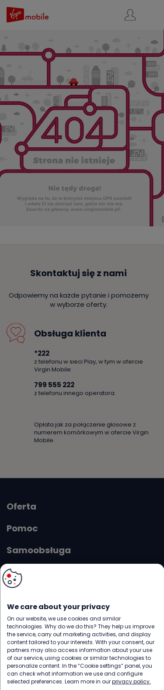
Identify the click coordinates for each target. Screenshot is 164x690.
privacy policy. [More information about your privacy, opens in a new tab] (131, 681)
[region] (82, 627)
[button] (12, 578)
